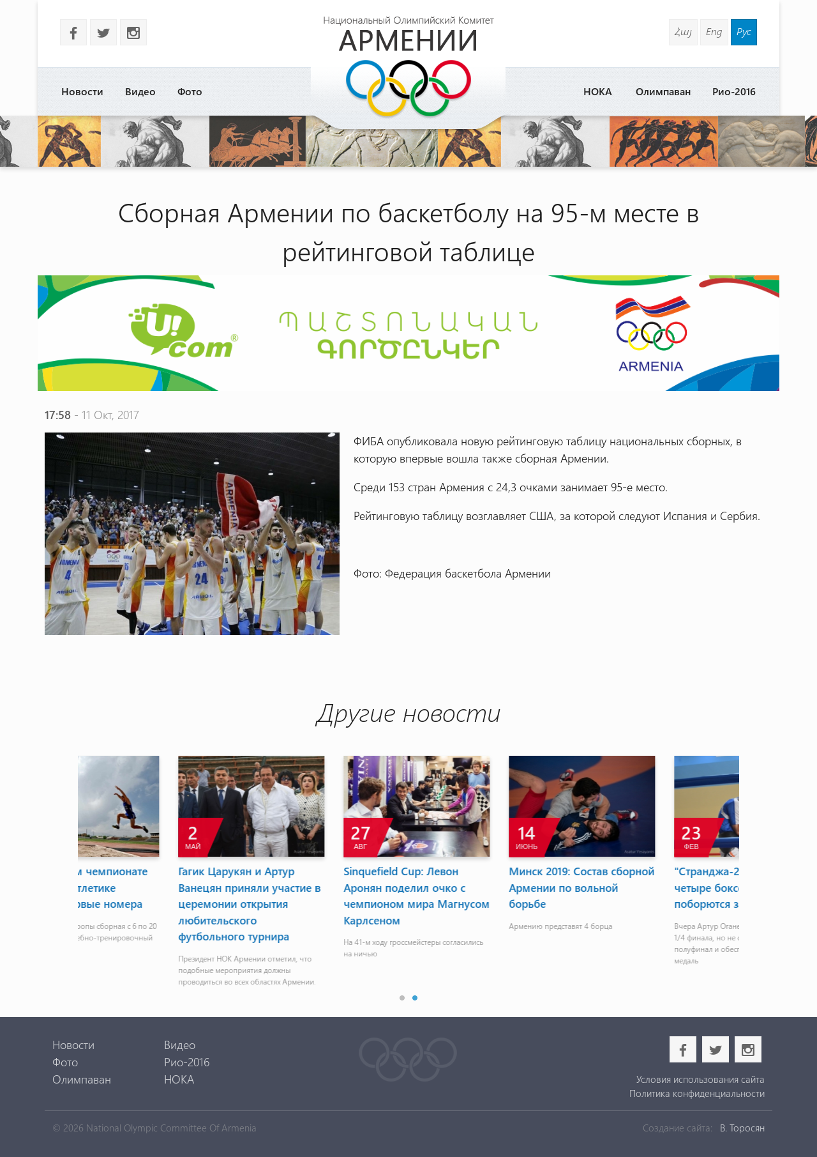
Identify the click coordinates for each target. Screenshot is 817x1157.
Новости (82, 91)
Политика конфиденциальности (697, 1093)
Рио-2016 (734, 91)
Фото (189, 91)
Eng (714, 31)
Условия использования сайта (700, 1079)
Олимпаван (663, 91)
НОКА (597, 91)
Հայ (683, 31)
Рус (744, 31)
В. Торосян (742, 1127)
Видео (140, 91)
